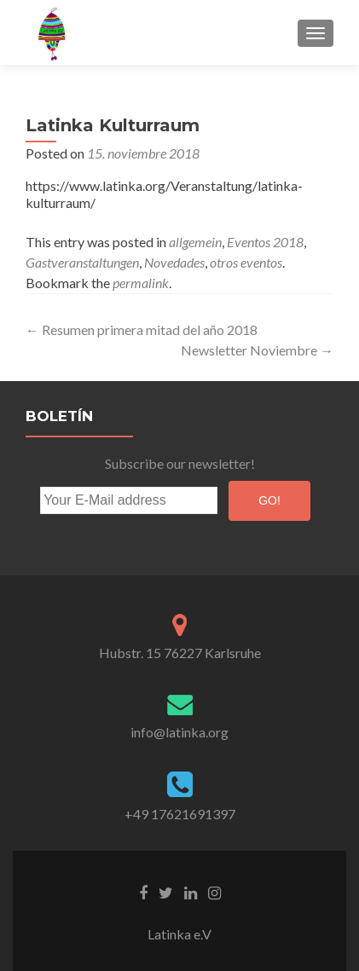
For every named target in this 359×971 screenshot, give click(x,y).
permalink (141, 283)
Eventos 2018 (265, 242)
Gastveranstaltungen (82, 262)
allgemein (195, 242)
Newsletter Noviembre (257, 350)
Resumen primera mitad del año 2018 (142, 329)
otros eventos (246, 262)
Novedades (174, 262)
